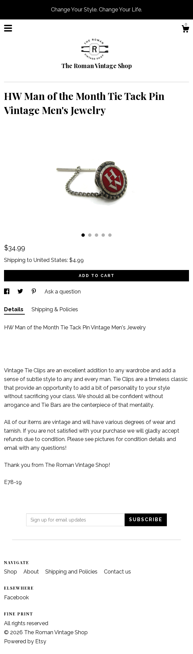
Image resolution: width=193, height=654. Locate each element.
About (31, 571)
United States (50, 260)
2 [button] (89, 235)
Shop (11, 571)
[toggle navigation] (8, 28)
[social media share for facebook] (7, 291)
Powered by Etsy (25, 641)
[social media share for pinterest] (34, 291)
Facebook (16, 597)
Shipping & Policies (54, 309)
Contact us (117, 571)
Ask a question (63, 291)
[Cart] (185, 30)
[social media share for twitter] (20, 291)
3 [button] (96, 235)
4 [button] (103, 235)
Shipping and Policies (72, 571)
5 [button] (110, 235)
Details (14, 309)
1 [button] (83, 235)
